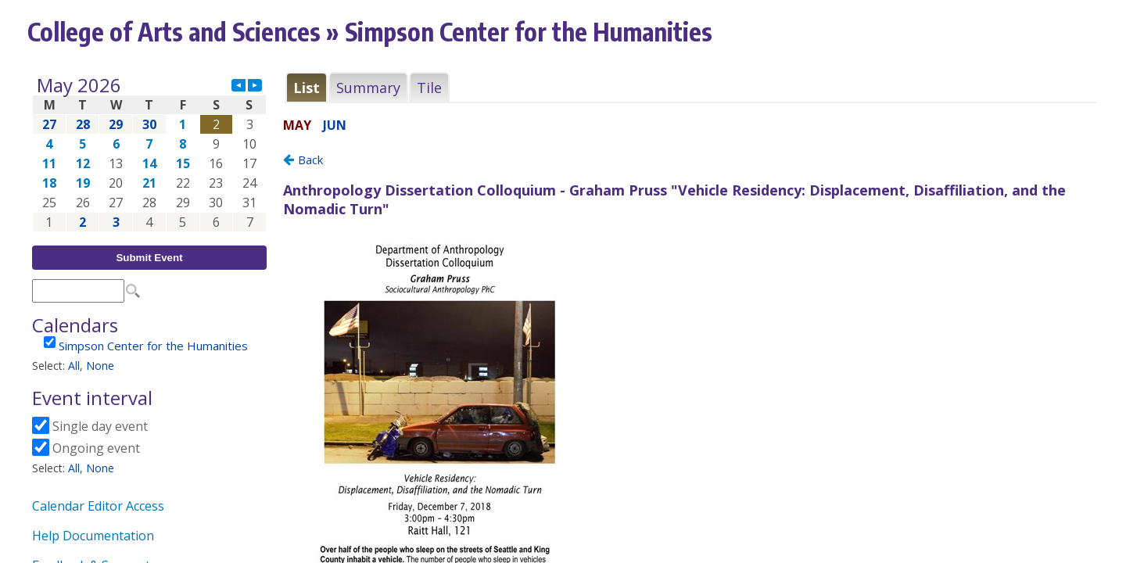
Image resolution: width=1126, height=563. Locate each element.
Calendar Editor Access (98, 506)
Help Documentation (93, 535)
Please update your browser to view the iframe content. (149, 153)
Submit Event (149, 258)
